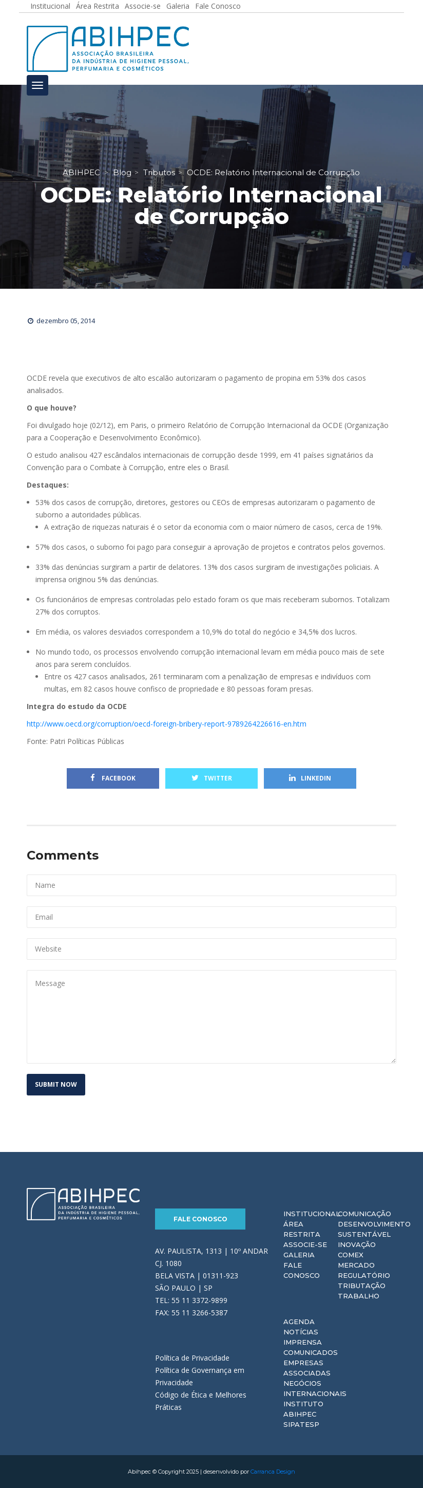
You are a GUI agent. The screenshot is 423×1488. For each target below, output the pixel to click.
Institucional (311, 1214)
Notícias (300, 1332)
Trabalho (358, 1296)
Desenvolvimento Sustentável (374, 1229)
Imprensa (302, 1342)
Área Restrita (301, 1229)
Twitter (211, 778)
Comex (350, 1255)
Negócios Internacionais (315, 1388)
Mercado (356, 1265)
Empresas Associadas (307, 1368)
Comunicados (310, 1352)
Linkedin (310, 778)
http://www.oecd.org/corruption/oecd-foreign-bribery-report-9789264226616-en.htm (166, 724)
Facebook (113, 778)
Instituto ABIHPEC (303, 1409)
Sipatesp (301, 1424)
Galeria (299, 1255)
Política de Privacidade (192, 1358)
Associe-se (305, 1244)
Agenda (299, 1321)
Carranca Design (273, 1471)
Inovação (357, 1244)
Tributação (362, 1285)
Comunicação (364, 1214)
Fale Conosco (200, 1219)
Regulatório (364, 1275)
